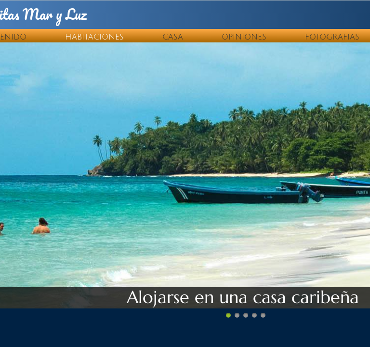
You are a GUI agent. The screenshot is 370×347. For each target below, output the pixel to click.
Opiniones (244, 37)
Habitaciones (94, 37)
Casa (172, 37)
